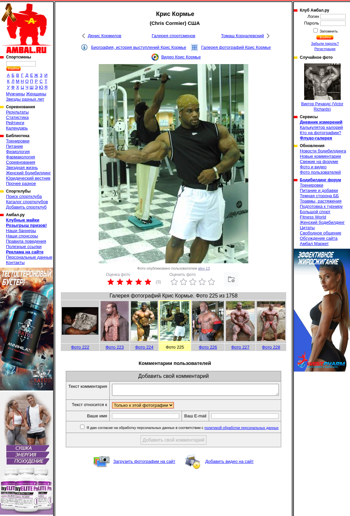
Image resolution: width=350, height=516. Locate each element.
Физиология (18, 151)
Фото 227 (240, 347)
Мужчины (15, 93)
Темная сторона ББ (319, 195)
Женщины (36, 93)
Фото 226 (208, 347)
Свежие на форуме (319, 161)
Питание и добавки (319, 190)
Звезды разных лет (25, 99)
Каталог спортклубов (27, 201)
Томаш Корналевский (242, 35)
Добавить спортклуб (26, 207)
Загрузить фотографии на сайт (144, 468)
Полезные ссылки (24, 246)
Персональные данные (29, 257)
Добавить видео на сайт (229, 468)
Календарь (17, 128)
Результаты (17, 112)
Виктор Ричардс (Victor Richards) (322, 87)
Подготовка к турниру (321, 206)
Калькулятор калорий (321, 127)
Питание (14, 146)
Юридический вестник (28, 178)
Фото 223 (114, 347)
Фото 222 (80, 347)
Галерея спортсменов (173, 35)
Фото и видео (313, 166)
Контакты (15, 262)
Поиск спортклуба (24, 196)
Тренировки (17, 140)
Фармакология (20, 156)
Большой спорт (315, 211)
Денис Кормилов (104, 35)
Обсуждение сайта (318, 238)
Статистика (17, 117)
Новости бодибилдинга (323, 150)
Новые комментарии (320, 156)
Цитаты (307, 227)
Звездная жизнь (22, 167)
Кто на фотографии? (320, 132)
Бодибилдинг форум (320, 180)
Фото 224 (144, 347)
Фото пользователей (320, 172)
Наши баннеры (21, 230)
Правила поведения (26, 241)
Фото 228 (271, 347)
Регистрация (324, 49)
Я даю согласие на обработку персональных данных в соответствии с (187, 435)
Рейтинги (15, 122)
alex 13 (204, 268)
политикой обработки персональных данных (247, 435)
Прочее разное (21, 183)
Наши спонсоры (22, 235)
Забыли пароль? (325, 43)
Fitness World (313, 217)
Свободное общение (320, 232)
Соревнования (20, 162)
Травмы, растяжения (320, 201)
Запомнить (328, 31)
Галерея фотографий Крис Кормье (236, 47)
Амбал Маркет (314, 243)
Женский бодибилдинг (28, 172)
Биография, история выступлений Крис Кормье (138, 47)
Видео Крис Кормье (181, 56)
